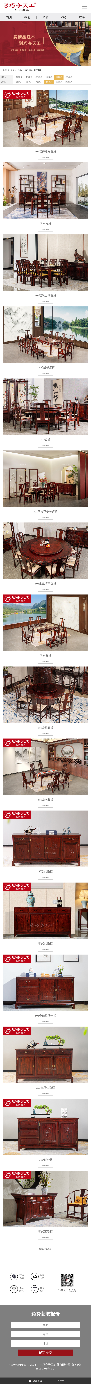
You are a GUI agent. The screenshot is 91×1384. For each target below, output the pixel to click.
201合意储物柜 (45, 1087)
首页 (9, 17)
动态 (64, 17)
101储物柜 (45, 1159)
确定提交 (45, 1352)
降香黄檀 (29, 77)
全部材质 (19, 77)
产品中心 (19, 70)
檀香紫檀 (39, 77)
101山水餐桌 (45, 799)
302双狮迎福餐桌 (45, 151)
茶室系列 (68, 82)
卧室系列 (58, 82)
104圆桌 (45, 439)
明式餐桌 (45, 655)
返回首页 (37, 1380)
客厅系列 (29, 82)
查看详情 (45, 157)
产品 (45, 17)
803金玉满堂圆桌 (45, 583)
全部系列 (19, 82)
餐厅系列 (37, 70)
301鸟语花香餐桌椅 (45, 511)
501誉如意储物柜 (45, 1015)
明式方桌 (45, 223)
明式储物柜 (45, 943)
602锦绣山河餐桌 (45, 295)
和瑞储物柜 (45, 871)
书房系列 (39, 82)
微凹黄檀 (28, 70)
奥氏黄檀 (68, 77)
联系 (82, 17)
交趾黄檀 (49, 77)
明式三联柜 (45, 1231)
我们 (27, 17)
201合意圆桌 (45, 727)
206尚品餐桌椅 (45, 367)
